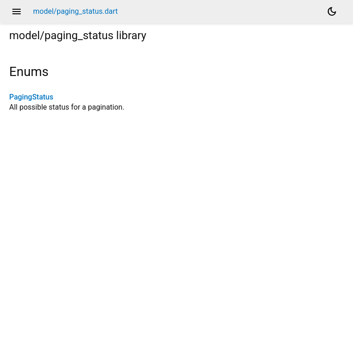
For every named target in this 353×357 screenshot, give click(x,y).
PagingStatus (31, 97)
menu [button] (16, 11)
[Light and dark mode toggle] (332, 11)
